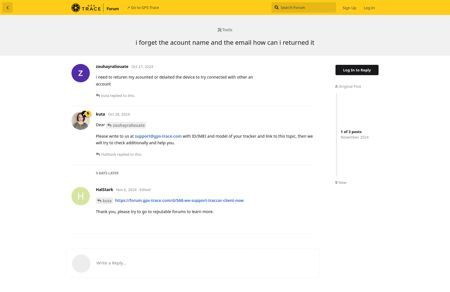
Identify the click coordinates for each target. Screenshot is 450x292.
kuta (107, 200)
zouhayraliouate (129, 125)
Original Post (348, 86)
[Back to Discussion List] (7, 7)
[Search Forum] (303, 7)
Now (340, 182)
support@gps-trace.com (158, 136)
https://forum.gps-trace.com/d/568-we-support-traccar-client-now (179, 200)
